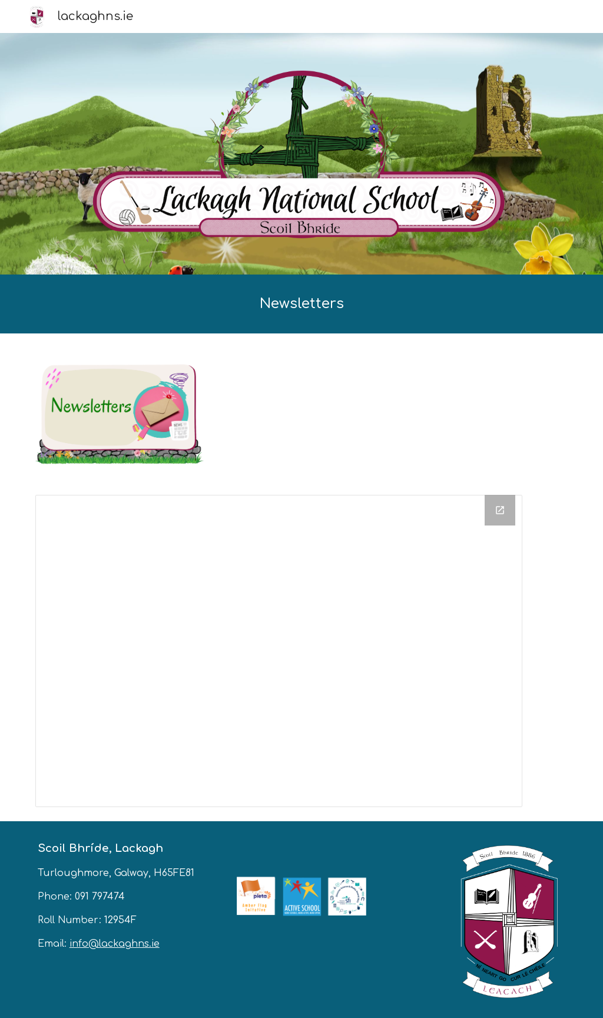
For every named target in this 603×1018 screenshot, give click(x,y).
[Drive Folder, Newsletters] (278, 651)
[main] (301, 304)
